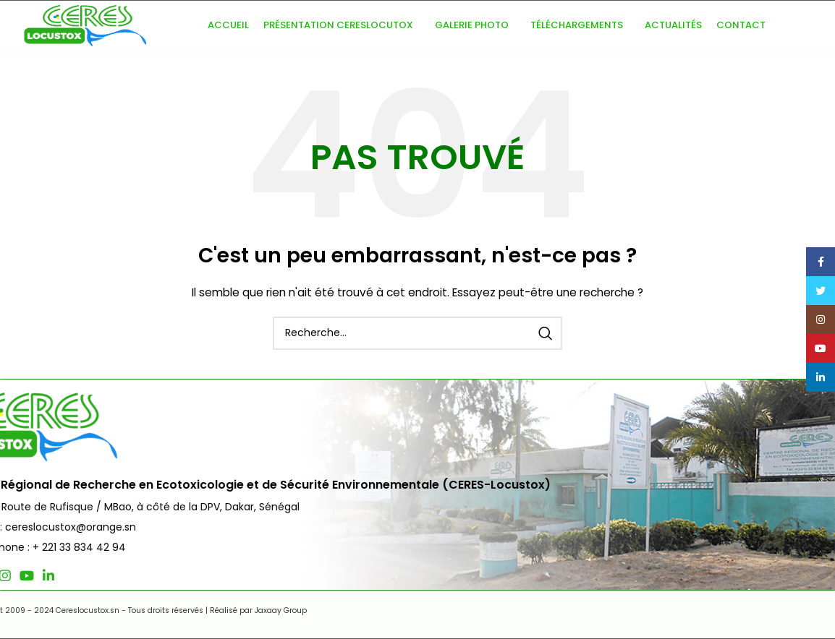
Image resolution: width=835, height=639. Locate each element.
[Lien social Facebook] (31, 575)
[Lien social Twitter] (51, 575)
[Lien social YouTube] (93, 575)
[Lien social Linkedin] (115, 575)
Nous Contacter (760, 441)
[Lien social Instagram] (72, 575)
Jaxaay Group (336, 610)
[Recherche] (417, 333)
